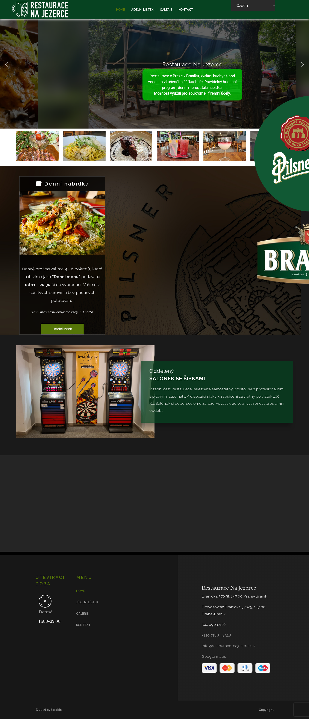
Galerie (166, 9)
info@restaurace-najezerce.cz (229, 645)
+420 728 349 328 (216, 635)
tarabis (56, 710)
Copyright (266, 710)
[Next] (100, 223)
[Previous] (24, 223)
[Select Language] (253, 5)
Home (120, 9)
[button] (6, 64)
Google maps (214, 656)
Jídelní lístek (142, 9)
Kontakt (186, 9)
